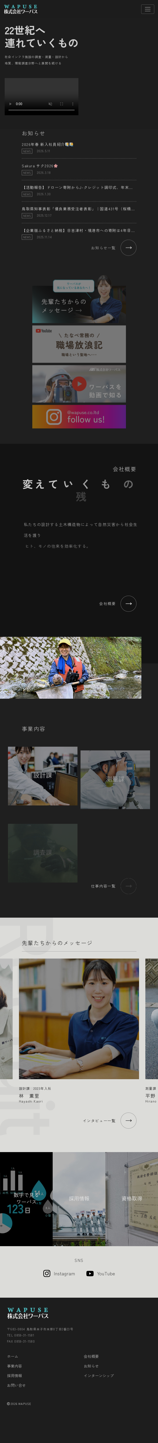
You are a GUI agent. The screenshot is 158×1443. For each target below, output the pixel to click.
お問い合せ (16, 1385)
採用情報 (14, 1375)
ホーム (12, 1356)
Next (152, 1024)
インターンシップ (99, 1375)
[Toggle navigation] (147, 9)
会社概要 (91, 1356)
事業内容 (14, 1366)
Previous (5, 1024)
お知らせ (91, 1366)
